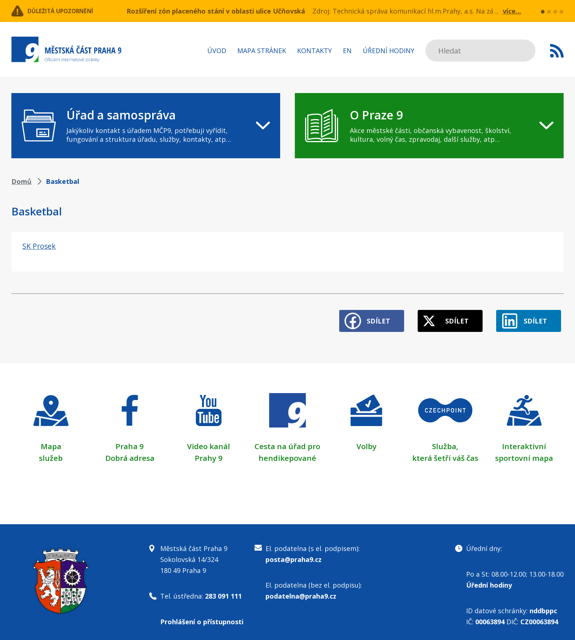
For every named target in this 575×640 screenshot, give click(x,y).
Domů (21, 181)
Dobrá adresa (130, 452)
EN (347, 50)
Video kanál (208, 440)
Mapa (51, 440)
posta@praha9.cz (293, 554)
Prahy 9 (209, 452)
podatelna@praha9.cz (300, 590)
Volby (366, 440)
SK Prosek (40, 245)
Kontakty (314, 50)
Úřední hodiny (388, 50)
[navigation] (145, 125)
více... (512, 11)
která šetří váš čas (445, 452)
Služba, (445, 440)
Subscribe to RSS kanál (557, 51)
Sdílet (361, 315)
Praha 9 (129, 440)
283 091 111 (223, 590)
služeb (50, 452)
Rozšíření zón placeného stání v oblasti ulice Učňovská (216, 11)
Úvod (216, 50)
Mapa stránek (261, 50)
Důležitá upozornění (71, 11)
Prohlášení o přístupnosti (201, 616)
